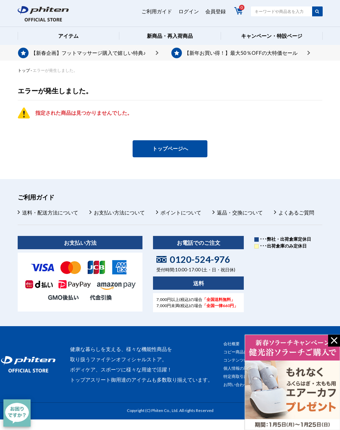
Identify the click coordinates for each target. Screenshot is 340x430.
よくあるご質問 (296, 212)
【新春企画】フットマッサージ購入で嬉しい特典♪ (88, 53)
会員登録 (215, 11)
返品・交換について (240, 212)
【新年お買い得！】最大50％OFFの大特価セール (241, 53)
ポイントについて (180, 212)
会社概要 (231, 343)
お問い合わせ (235, 384)
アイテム (68, 36)
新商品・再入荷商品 (170, 36)
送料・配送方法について (50, 212)
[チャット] (17, 413)
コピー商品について (241, 351)
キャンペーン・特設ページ (271, 36)
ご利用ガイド (156, 11)
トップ (24, 70)
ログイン (188, 11)
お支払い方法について (119, 212)
